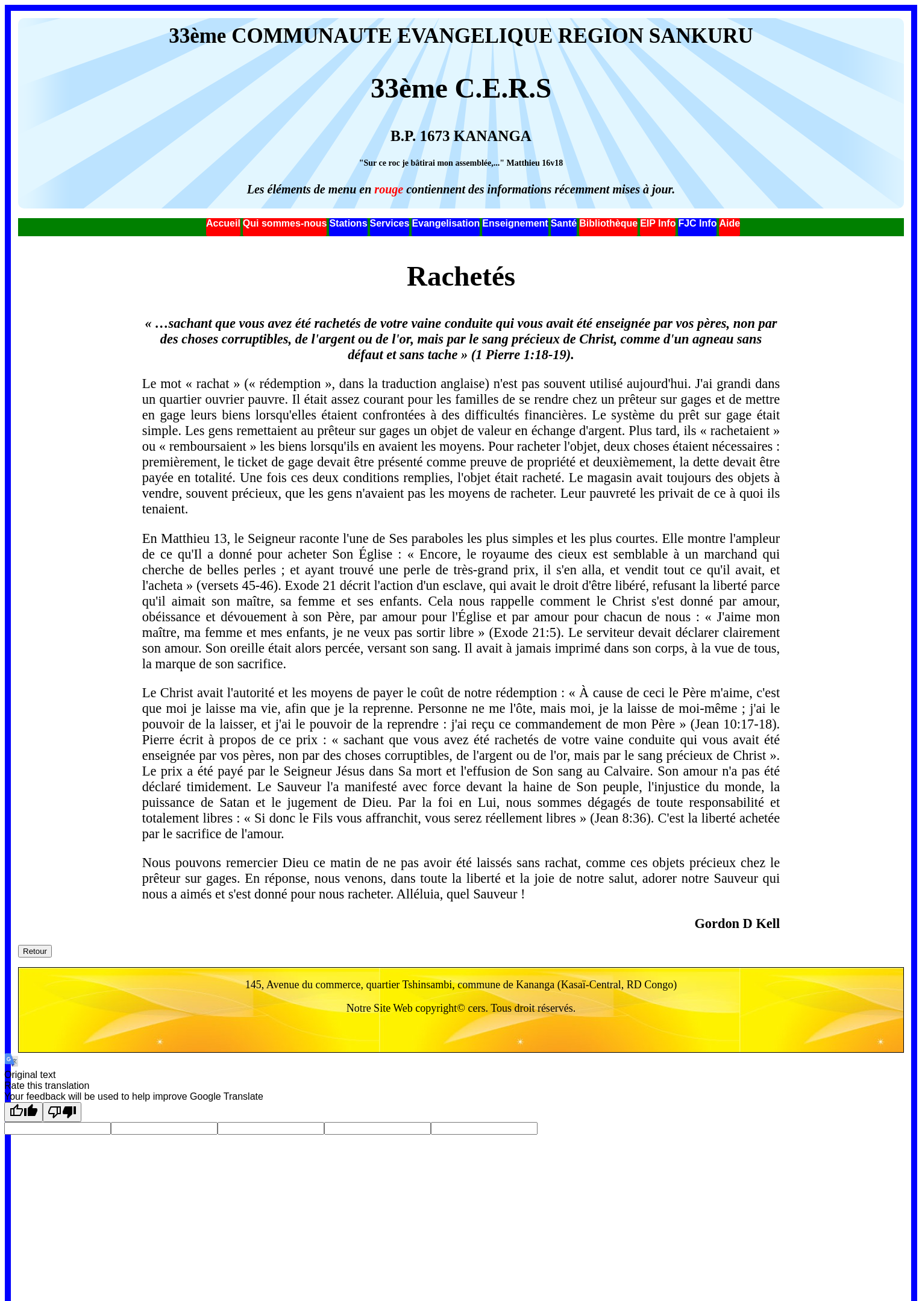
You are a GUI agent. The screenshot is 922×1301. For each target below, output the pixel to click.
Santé (564, 223)
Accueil (223, 223)
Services (390, 223)
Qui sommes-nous (285, 223)
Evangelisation (446, 223)
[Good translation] (23, 1112)
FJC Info (697, 223)
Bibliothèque (608, 223)
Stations (348, 223)
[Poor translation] (62, 1112)
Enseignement (515, 223)
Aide (729, 223)
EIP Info (658, 223)
